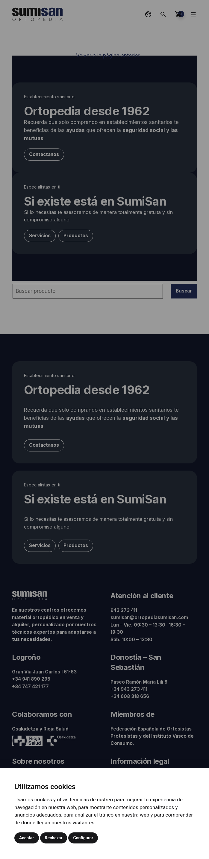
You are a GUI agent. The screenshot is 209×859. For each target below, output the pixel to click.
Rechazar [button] (54, 837)
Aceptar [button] (26, 837)
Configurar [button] (83, 837)
